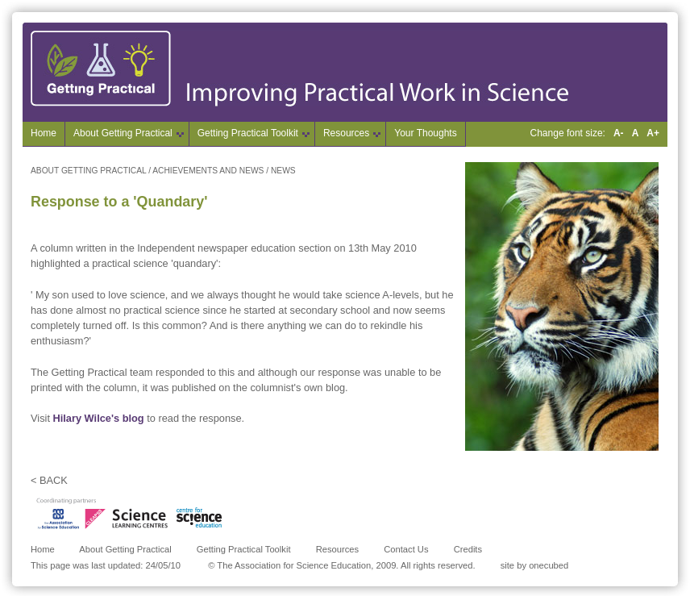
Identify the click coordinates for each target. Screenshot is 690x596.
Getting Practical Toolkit (244, 549)
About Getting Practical (125, 549)
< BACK (49, 480)
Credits (468, 549)
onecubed (548, 565)
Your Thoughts (425, 133)
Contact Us (406, 549)
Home (43, 133)
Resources (337, 549)
